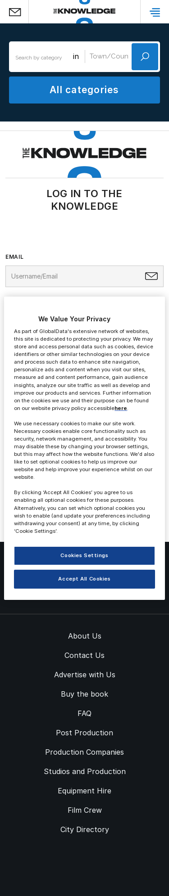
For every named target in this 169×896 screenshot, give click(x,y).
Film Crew (85, 810)
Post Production (84, 732)
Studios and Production (85, 771)
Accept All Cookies (84, 579)
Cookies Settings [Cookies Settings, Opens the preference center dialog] (84, 555)
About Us (84, 635)
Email (14, 257)
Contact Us (84, 655)
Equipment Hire (84, 790)
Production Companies (84, 751)
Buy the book (84, 693)
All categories (84, 89)
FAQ (84, 713)
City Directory (84, 829)
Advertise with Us (84, 674)
